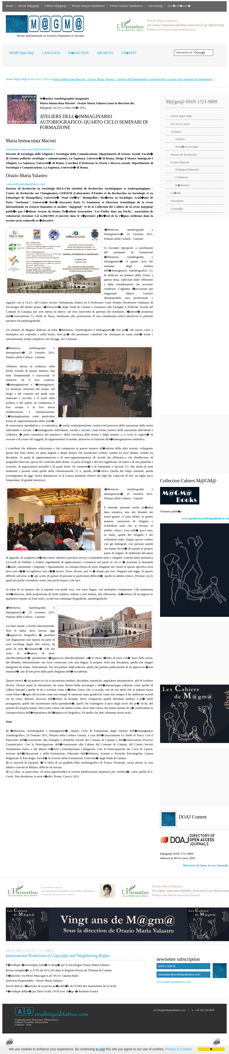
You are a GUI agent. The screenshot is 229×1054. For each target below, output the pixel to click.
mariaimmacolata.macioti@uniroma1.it (30, 149)
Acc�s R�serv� (179, 5)
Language (51, 53)
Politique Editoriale (187, 169)
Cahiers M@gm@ (55, 5)
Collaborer (181, 177)
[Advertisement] (193, 444)
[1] (150, 270)
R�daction (78, 53)
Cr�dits (129, 53)
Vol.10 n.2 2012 (40, 79)
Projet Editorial (180, 162)
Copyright (177, 208)
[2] (127, 466)
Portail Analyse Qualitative (88, 5)
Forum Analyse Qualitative (126, 5)
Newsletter (177, 201)
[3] (77, 471)
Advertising (155, 5)
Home (9, 5)
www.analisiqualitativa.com (173, 981)
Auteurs (180, 139)
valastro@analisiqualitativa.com (25, 184)
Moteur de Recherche (184, 154)
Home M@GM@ (21, 53)
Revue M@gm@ (28, 5)
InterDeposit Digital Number (23, 1044)
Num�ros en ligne (187, 146)
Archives (105, 53)
